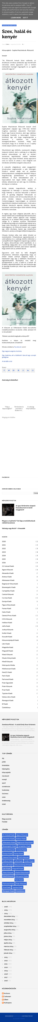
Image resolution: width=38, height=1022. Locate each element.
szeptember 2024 (10, 926)
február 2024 (8, 950)
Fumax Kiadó (6, 608)
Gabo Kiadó (6, 612)
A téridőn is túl (7, 361)
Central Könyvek (8, 594)
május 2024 (8, 939)
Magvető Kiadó (7, 651)
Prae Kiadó (6, 690)
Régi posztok (6, 819)
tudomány (5, 790)
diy (3, 758)
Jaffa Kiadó (6, 626)
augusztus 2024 (9, 930)
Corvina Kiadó (7, 598)
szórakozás (6, 786)
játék (4, 762)
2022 (4, 548)
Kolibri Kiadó (6, 633)
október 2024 (8, 923)
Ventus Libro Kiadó (8, 697)
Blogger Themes (19, 1018)
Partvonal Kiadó (7, 679)
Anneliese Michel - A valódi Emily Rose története (18, 724)
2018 (6, 974)
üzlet (4, 804)
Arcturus (7, 993)
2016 (6, 980)
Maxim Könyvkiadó (9, 658)
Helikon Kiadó (7, 622)
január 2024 (8, 953)
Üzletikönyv (6, 707)
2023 (4, 552)
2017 (5, 977)
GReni (7, 44)
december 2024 (9, 916)
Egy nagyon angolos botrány (12, 351)
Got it (25, 18)
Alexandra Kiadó (8, 573)
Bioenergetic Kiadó (9, 587)
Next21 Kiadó (7, 672)
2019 (6, 971)
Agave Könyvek (7, 570)
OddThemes (17, 1016)
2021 (4, 545)
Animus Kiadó (7, 577)
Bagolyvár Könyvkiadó (10, 584)
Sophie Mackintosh (9, 25)
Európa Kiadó (6, 601)
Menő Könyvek (7, 661)
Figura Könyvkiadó (8, 605)
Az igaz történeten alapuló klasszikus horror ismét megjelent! (22, 736)
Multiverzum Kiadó (9, 669)
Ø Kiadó (5, 704)
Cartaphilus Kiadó (8, 591)
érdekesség (6, 800)
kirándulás (5, 765)
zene (3, 797)
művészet (5, 776)
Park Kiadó (6, 676)
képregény (6, 769)
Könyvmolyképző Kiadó (10, 640)
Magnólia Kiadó (7, 647)
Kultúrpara (8, 1003)
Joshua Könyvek (7, 629)
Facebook (17, 347)
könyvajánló (6, 772)
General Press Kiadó (9, 615)
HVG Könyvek (7, 619)
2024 (4, 555)
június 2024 (8, 936)
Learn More (16, 18)
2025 (4, 559)
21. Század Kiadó (8, 566)
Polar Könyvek (7, 686)
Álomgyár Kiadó (7, 700)
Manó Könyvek (7, 654)
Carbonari (7, 996)
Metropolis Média (8, 665)
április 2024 (8, 943)
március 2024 (8, 946)
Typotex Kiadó (7, 693)
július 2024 (7, 933)
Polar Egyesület (7, 683)
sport (4, 783)
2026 (4, 562)
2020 (4, 541)
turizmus (5, 793)
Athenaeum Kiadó (8, 580)
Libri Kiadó (6, 644)
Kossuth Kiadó (7, 637)
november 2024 (9, 919)
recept (4, 779)
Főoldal (4, 822)
